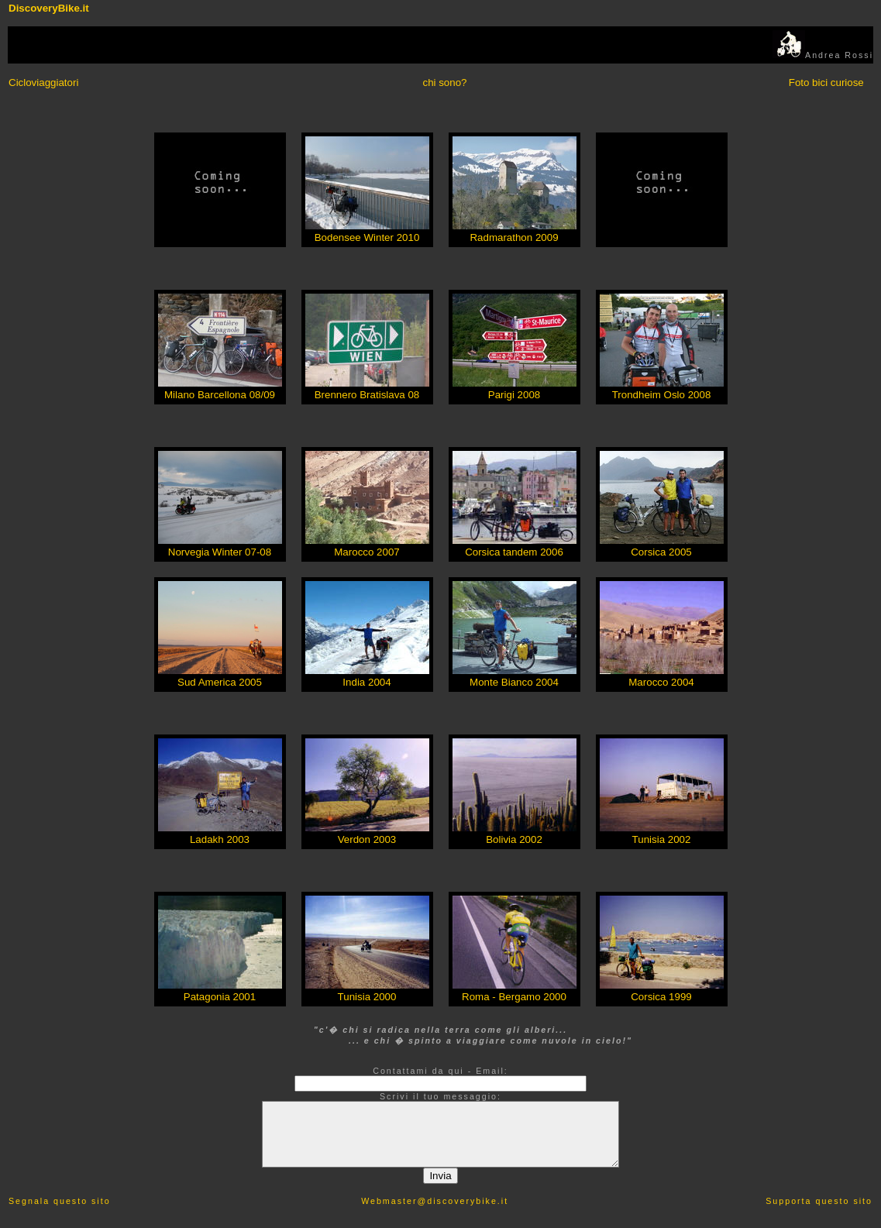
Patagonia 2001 (220, 997)
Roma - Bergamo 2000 (514, 997)
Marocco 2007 (366, 552)
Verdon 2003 (367, 839)
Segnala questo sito (60, 1201)
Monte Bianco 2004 (514, 682)
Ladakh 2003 (220, 839)
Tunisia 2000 (367, 997)
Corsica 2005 (661, 552)
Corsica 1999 (661, 997)
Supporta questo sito (819, 1201)
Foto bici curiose (826, 82)
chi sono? (444, 82)
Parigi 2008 (514, 395)
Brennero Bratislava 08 (367, 395)
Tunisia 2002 (661, 839)
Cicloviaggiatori (43, 82)
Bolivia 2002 (514, 839)
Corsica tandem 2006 (514, 552)
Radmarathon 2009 (514, 237)
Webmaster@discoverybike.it (434, 1201)
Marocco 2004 (660, 682)
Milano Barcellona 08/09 (219, 395)
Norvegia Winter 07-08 (219, 552)
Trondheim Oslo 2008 (661, 395)
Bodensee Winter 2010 (367, 237)
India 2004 (366, 682)
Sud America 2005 (219, 682)
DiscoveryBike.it (49, 8)
